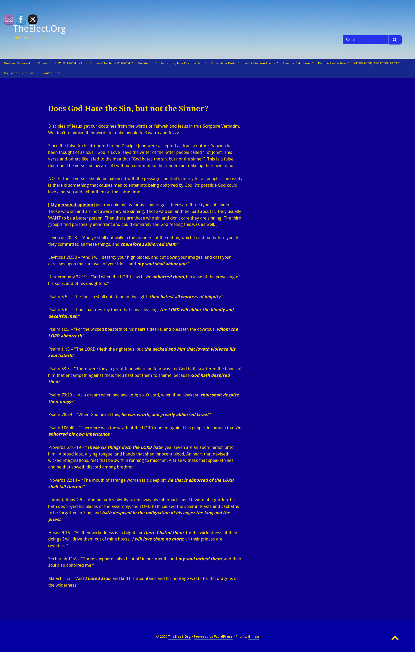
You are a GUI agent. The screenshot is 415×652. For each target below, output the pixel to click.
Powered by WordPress (213, 636)
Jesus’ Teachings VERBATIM (113, 63)
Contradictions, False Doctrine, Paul (179, 63)
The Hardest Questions (19, 73)
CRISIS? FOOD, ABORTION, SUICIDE (377, 63)
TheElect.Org (39, 28)
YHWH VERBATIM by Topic (71, 63)
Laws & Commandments (259, 63)
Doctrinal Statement (17, 63)
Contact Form (51, 73)
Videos (42, 63)
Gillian (253, 636)
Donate (143, 63)
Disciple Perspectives (332, 63)
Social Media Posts (223, 63)
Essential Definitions (296, 63)
